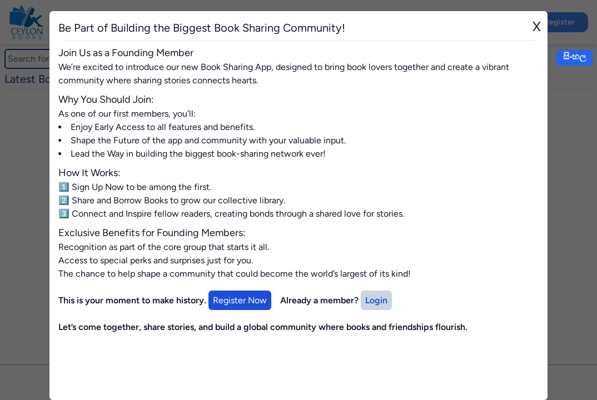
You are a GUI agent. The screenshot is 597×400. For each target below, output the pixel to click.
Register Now (240, 300)
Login (376, 300)
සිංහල (574, 56)
